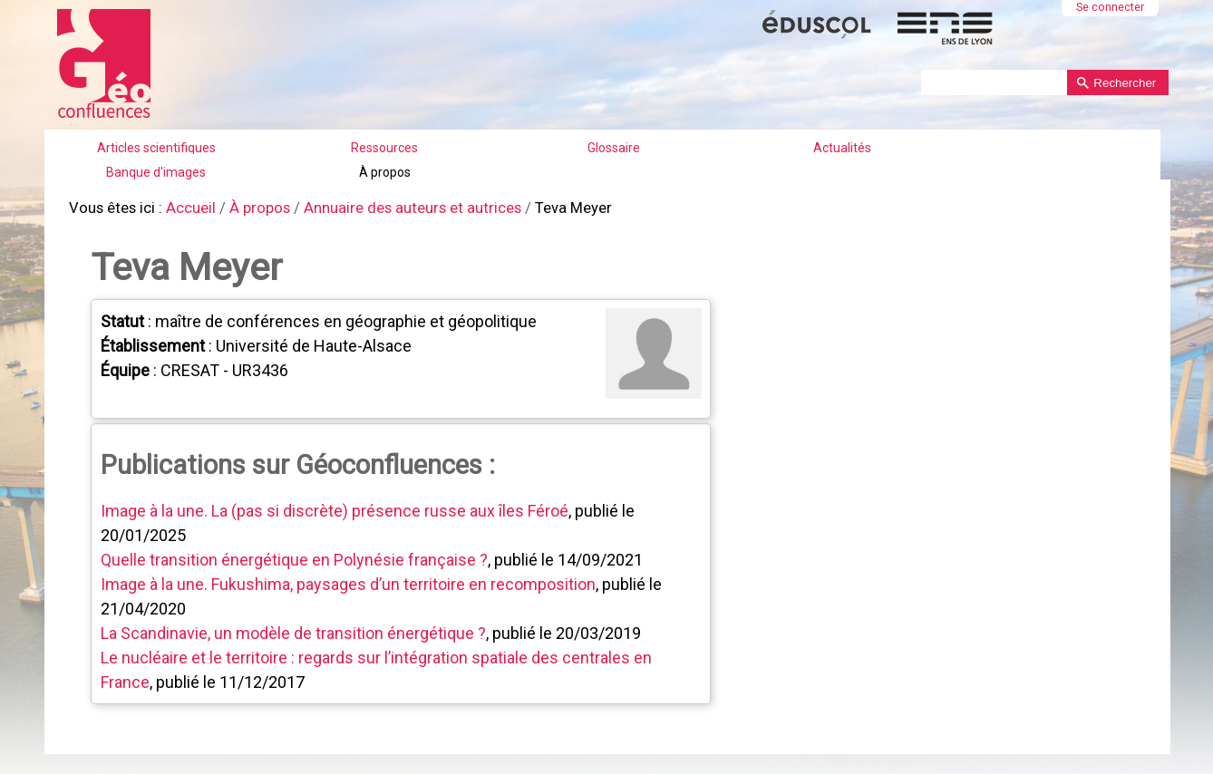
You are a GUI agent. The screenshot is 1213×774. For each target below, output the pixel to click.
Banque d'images (156, 172)
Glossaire (613, 147)
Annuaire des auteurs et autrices (395, 208)
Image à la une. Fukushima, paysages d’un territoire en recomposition (346, 579)
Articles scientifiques (156, 147)
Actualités (842, 147)
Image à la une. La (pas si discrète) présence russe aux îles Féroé (333, 506)
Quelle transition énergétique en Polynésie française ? (292, 555)
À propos (385, 172)
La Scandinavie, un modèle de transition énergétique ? (291, 628)
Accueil (184, 208)
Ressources (384, 147)
